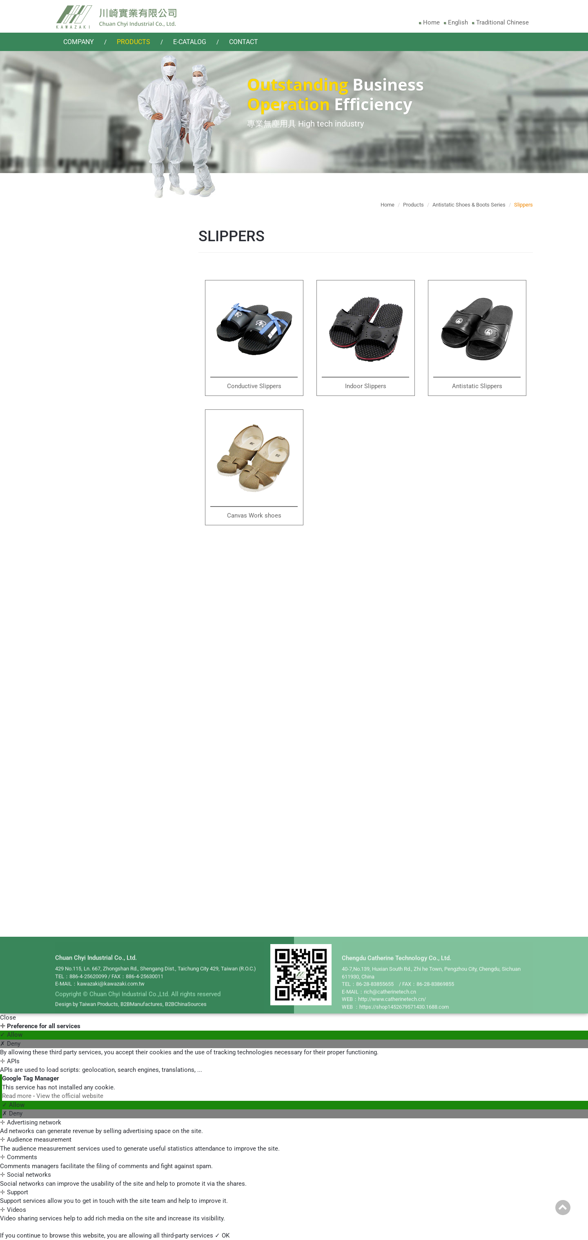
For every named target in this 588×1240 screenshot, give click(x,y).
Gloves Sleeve (92, 573)
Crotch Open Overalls (97, 289)
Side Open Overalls (94, 304)
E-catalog (189, 42)
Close (8, 1017)
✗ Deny (10, 1043)
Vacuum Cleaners (97, 858)
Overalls (84, 828)
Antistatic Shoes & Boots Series (107, 410)
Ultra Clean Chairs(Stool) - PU (93, 728)
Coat (75, 334)
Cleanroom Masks (99, 543)
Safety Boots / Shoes (98, 472)
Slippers (80, 486)
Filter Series (89, 798)
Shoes (77, 456)
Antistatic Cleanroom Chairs (102, 638)
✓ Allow (11, 1034)
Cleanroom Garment (103, 263)
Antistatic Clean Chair (98, 669)
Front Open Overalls (95, 319)
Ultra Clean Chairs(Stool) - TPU (93, 752)
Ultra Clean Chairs (93, 772)
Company (78, 42)
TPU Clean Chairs (92, 684)
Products (133, 42)
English (458, 22)
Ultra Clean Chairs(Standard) (93, 704)
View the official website (69, 1096)
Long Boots (84, 442)
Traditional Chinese (502, 22)
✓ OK (222, 1235)
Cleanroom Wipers (100, 603)
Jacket (78, 349)
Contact (243, 42)
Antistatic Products (103, 889)
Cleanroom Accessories (109, 513)
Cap (74, 376)
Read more (17, 1096)
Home (431, 22)
